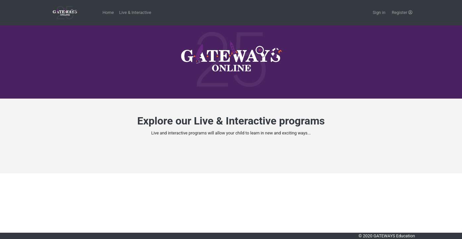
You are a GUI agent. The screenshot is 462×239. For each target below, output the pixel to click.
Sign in (379, 12)
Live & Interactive (135, 12)
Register (402, 12)
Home (108, 12)
